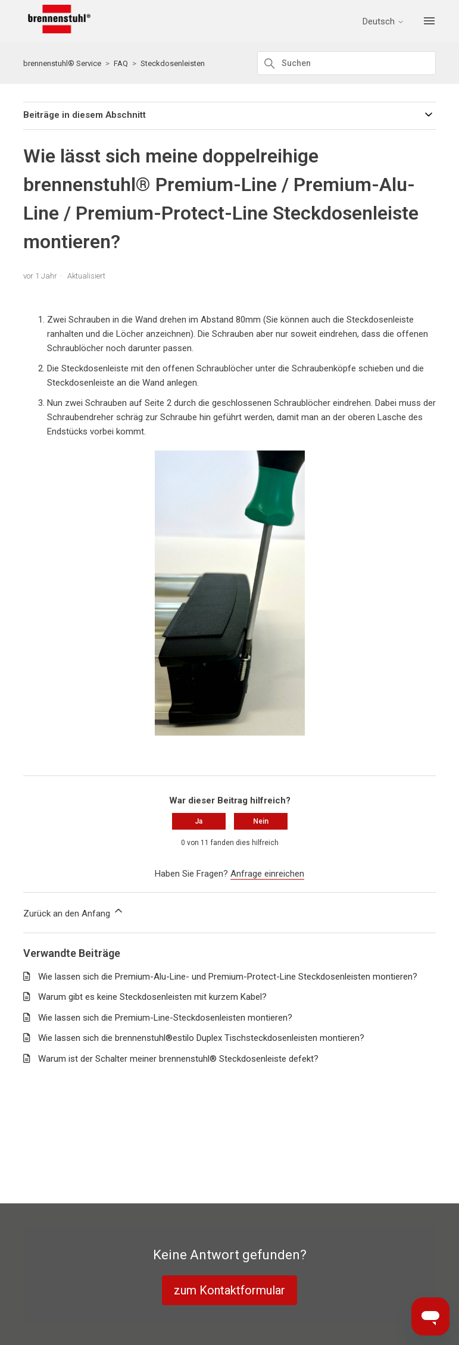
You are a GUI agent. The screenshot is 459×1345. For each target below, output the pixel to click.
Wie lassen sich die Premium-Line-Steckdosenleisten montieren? (165, 1017)
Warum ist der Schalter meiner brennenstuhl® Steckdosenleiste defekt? (178, 1058)
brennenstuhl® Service (62, 63)
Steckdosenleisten (172, 63)
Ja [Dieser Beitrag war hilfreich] (198, 821)
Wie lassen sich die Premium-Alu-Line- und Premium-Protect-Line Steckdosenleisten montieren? (227, 976)
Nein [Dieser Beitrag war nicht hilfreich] (260, 821)
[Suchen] (346, 63)
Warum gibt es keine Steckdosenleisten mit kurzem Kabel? (152, 996)
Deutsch (383, 22)
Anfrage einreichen (267, 873)
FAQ (121, 63)
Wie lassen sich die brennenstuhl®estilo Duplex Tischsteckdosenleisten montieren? (201, 1038)
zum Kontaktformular (229, 1290)
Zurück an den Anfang (73, 912)
